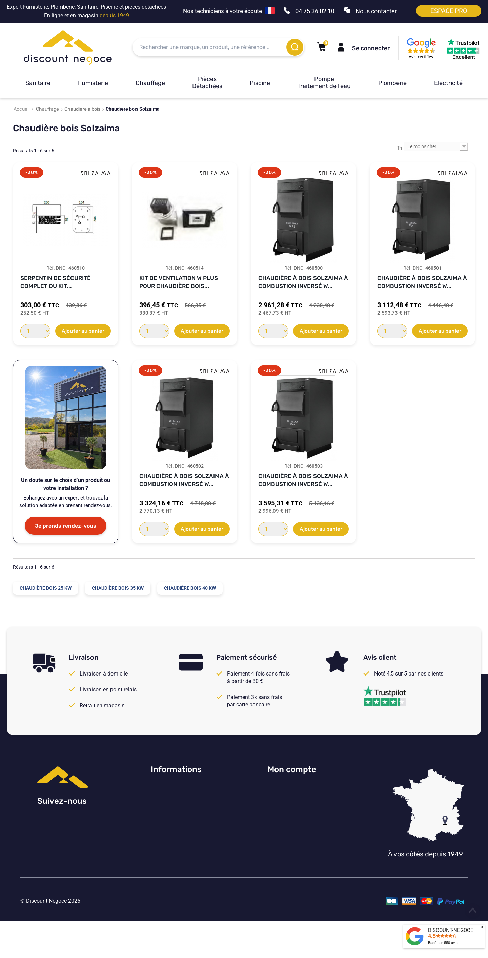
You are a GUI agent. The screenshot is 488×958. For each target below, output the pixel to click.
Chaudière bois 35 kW (118, 588)
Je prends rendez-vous (65, 526)
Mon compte (292, 769)
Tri (399, 148)
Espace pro (448, 11)
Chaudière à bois (82, 109)
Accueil (21, 109)
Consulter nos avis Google (182, 787)
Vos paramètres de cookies (183, 843)
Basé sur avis (443, 943)
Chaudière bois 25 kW (46, 588)
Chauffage (150, 83)
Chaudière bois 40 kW (190, 588)
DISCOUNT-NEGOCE (450, 930)
